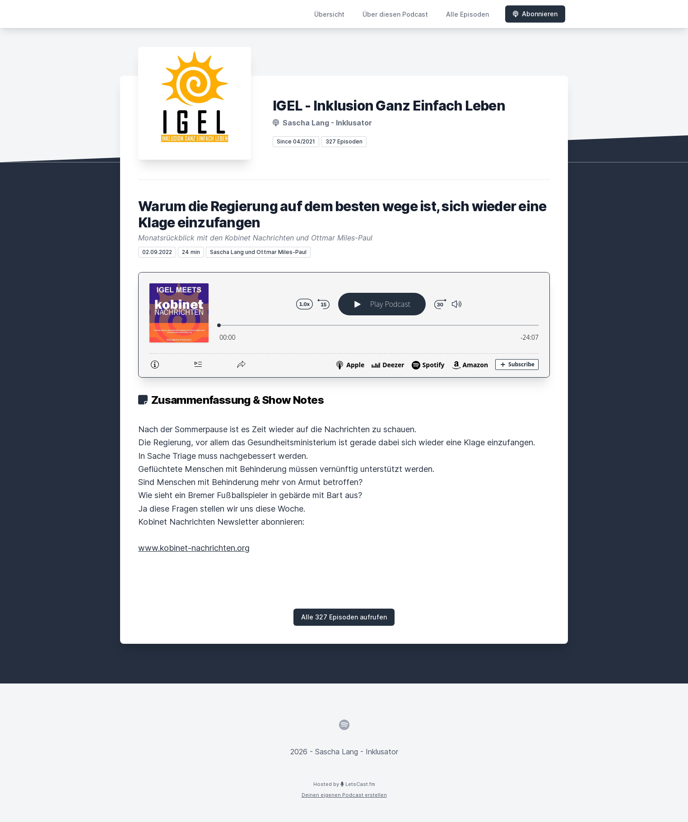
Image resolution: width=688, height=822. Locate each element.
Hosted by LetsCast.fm (344, 784)
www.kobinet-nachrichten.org (194, 548)
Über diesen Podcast (395, 14)
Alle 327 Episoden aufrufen (344, 617)
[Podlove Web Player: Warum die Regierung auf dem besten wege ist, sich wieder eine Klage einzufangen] (344, 324)
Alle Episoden (467, 14)
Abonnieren (535, 14)
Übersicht (329, 14)
